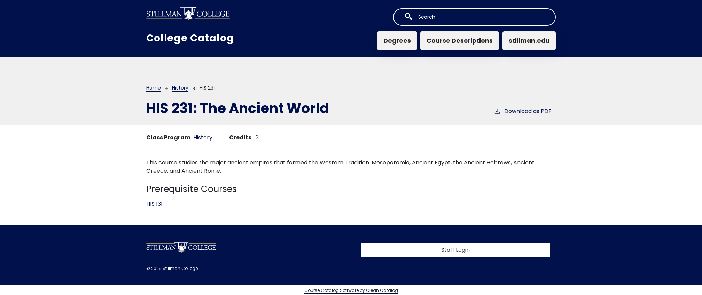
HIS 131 (154, 204)
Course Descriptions (460, 41)
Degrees (397, 41)
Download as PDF (523, 111)
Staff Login (455, 250)
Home (153, 87)
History (180, 87)
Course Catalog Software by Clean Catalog (351, 290)
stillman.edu (529, 41)
